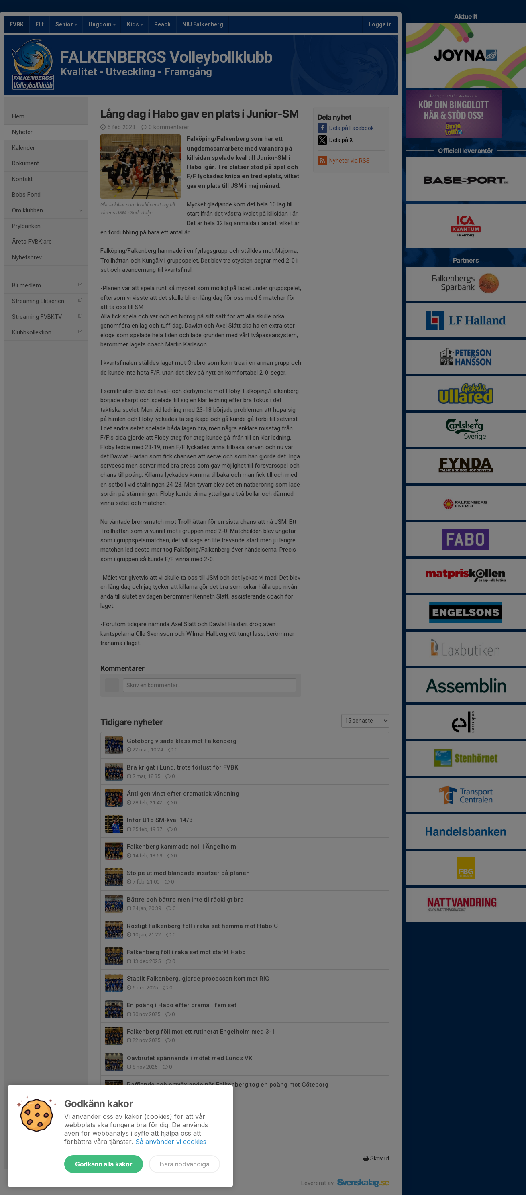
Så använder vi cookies (170, 1142)
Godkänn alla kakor (103, 1164)
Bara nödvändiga (184, 1164)
